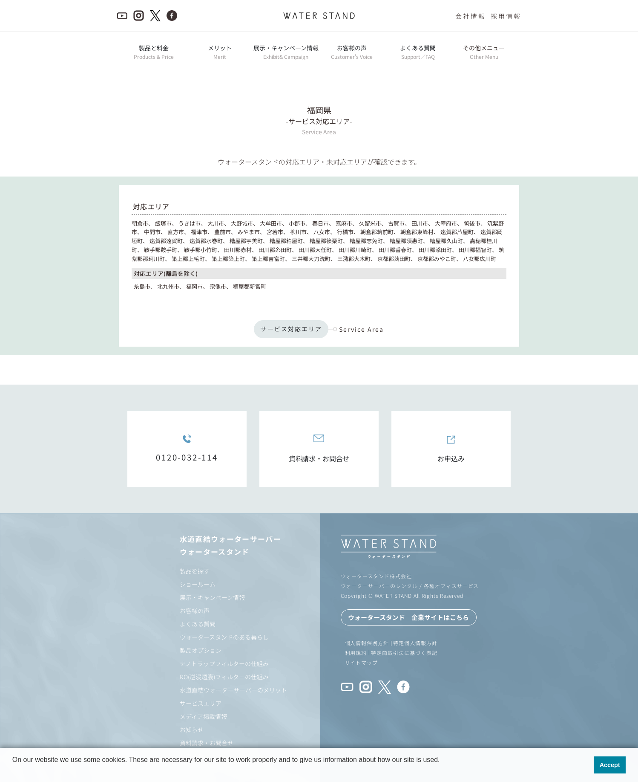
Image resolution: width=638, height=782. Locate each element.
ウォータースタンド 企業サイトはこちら (408, 617)
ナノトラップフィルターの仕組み (224, 663)
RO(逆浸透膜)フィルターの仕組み (224, 676)
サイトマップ (361, 662)
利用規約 (356, 652)
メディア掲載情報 (203, 716)
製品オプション (200, 650)
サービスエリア (200, 703)
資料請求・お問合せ (206, 743)
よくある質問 (198, 624)
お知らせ (192, 729)
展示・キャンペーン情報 (212, 597)
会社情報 (470, 16)
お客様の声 (195, 610)
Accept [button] (610, 765)
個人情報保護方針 (367, 642)
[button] (13, 771)
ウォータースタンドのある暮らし (224, 637)
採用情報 (506, 16)
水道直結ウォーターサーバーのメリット (233, 690)
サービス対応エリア (291, 328)
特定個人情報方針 (415, 642)
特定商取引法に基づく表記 (404, 652)
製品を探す (195, 571)
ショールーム (198, 584)
